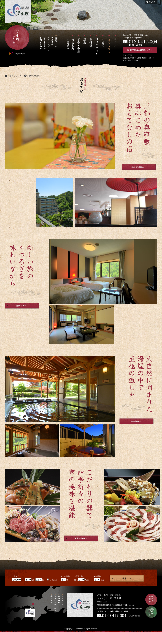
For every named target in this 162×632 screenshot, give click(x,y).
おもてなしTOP (14, 76)
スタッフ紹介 (33, 76)
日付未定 (53, 580)
